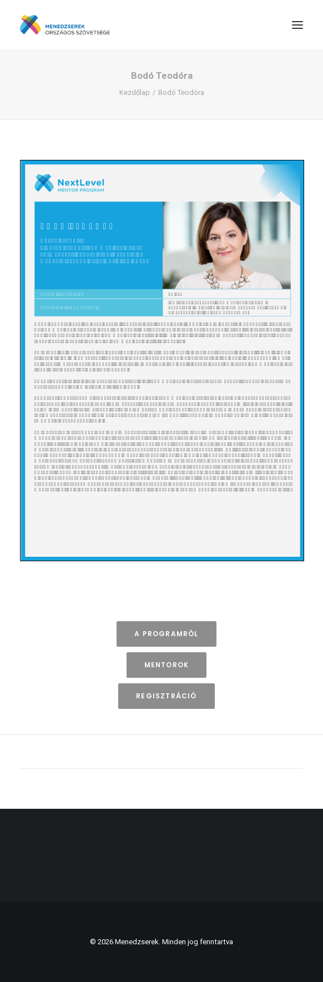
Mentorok (166, 664)
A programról (166, 633)
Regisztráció (166, 696)
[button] (297, 24)
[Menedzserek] (65, 24)
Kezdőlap (134, 92)
